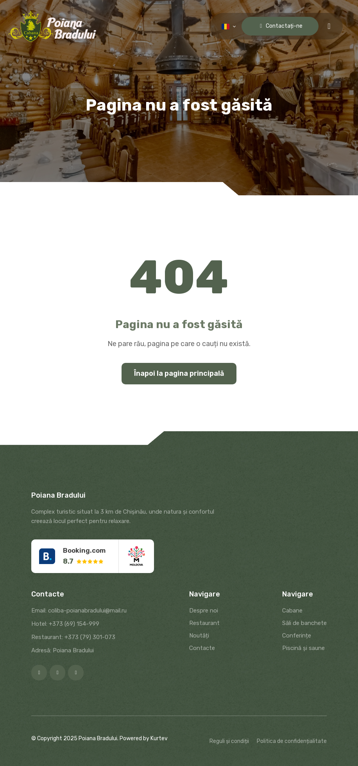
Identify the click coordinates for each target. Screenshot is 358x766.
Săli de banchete (304, 623)
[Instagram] (57, 672)
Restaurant (204, 623)
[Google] (76, 672)
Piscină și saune (303, 648)
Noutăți (199, 635)
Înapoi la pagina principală (179, 373)
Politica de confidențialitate (292, 741)
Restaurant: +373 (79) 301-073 (73, 637)
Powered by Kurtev (144, 738)
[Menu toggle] (329, 26)
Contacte (202, 648)
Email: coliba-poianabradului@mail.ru (79, 610)
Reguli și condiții (229, 741)
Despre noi (203, 610)
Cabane (292, 610)
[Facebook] (39, 672)
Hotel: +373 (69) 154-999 (65, 623)
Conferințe (296, 635)
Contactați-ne (280, 26)
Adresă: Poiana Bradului (62, 650)
